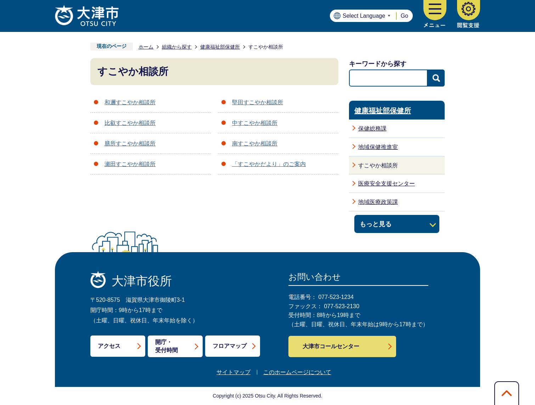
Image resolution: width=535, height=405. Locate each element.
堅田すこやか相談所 (257, 102)
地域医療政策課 (378, 202)
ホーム (146, 47)
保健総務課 (372, 129)
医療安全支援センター (386, 184)
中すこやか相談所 (254, 123)
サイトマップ (233, 372)
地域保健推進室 (378, 147)
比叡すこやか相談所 (130, 123)
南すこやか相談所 (254, 143)
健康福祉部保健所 (220, 47)
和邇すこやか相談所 (130, 102)
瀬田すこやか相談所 (130, 164)
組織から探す (177, 47)
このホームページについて (297, 372)
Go (404, 16)
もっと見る (376, 224)
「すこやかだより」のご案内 (269, 164)
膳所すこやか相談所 (130, 143)
